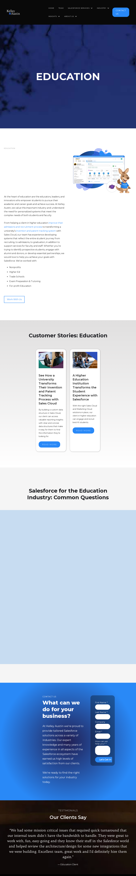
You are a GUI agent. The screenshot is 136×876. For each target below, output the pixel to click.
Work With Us (14, 299)
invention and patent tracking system (36, 231)
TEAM (61, 8)
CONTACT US (121, 12)
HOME (51, 8)
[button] (80, 8)
